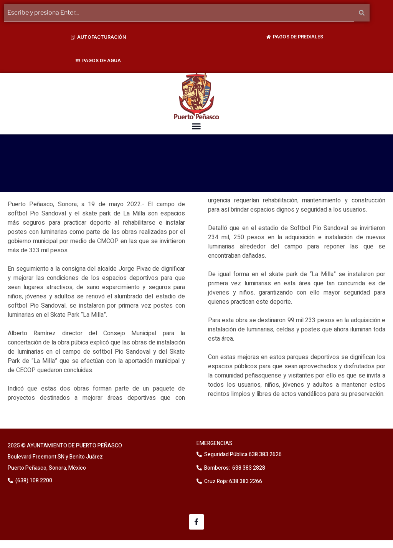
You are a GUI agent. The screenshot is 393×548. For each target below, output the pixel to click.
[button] (196, 126)
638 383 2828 (248, 468)
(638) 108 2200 (33, 481)
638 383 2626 (265, 454)
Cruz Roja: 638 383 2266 (233, 481)
